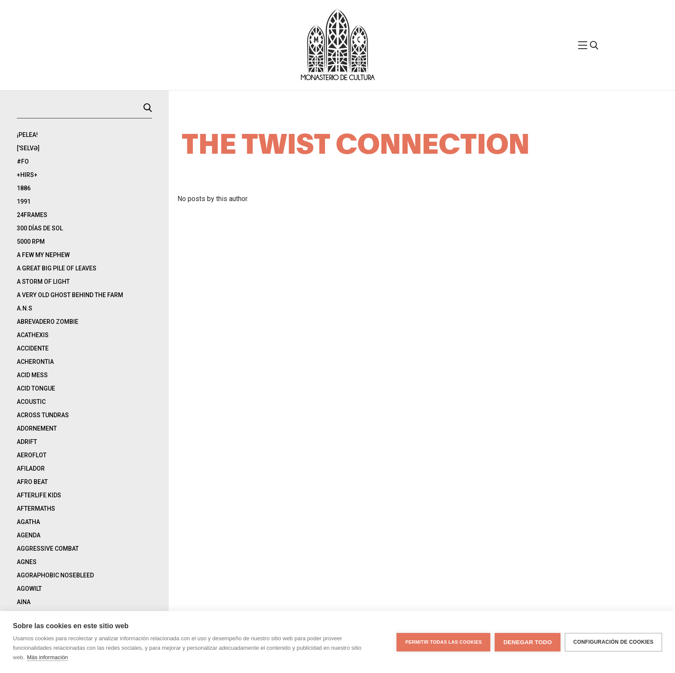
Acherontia (35, 362)
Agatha (28, 522)
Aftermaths (36, 509)
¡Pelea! (27, 135)
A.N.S (24, 308)
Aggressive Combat (48, 549)
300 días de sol (40, 228)
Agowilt (29, 589)
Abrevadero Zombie (47, 322)
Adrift (27, 442)
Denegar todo (527, 642)
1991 (24, 201)
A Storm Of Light (43, 282)
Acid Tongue (36, 388)
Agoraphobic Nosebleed (55, 575)
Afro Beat (32, 482)
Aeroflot (31, 455)
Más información (47, 657)
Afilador (31, 468)
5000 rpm (31, 242)
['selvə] (28, 148)
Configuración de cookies (613, 642)
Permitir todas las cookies (443, 642)
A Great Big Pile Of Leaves (56, 268)
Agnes (27, 562)
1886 (24, 188)
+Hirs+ (27, 175)
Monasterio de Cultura (337, 77)
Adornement (37, 428)
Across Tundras (43, 415)
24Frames (32, 215)
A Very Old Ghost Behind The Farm (70, 295)
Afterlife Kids (39, 495)
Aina (24, 602)
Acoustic (31, 402)
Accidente (33, 348)
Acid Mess (32, 375)
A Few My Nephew (43, 255)
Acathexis (33, 335)
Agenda (28, 535)
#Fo (23, 161)
